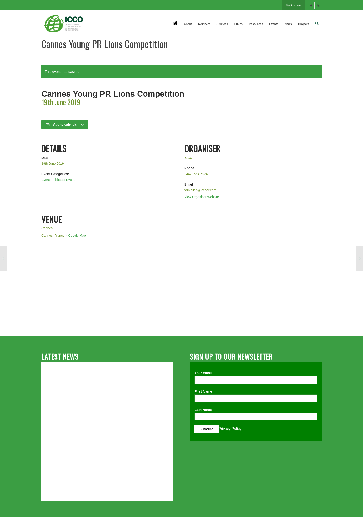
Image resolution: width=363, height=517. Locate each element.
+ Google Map (76, 235)
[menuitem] (176, 24)
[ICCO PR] (63, 26)
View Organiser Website (201, 197)
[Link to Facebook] (311, 5)
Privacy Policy (230, 429)
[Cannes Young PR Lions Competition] (3, 258)
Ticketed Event (63, 180)
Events (46, 180)
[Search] (317, 24)
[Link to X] (318, 5)
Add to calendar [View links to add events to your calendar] (65, 124)
